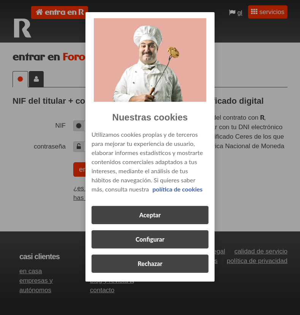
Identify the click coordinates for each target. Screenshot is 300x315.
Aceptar (150, 214)
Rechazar (149, 263)
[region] (150, 147)
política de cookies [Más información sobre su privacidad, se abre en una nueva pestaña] (177, 189)
